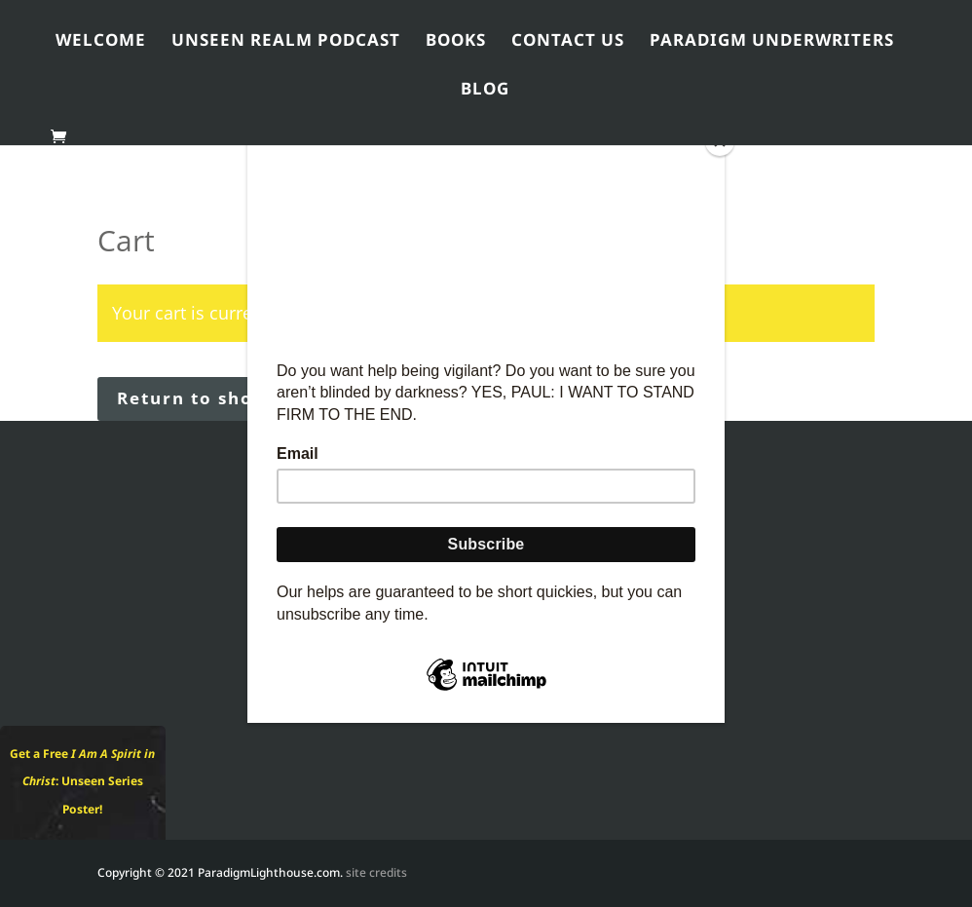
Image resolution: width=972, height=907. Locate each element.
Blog (485, 92)
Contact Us (567, 44)
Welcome (101, 44)
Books (456, 44)
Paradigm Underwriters (772, 44)
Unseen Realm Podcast (285, 44)
